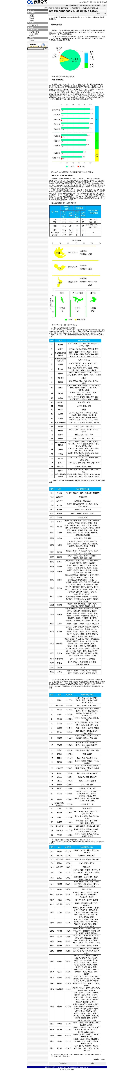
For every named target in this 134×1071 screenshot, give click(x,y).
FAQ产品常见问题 (34, 32)
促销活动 (31, 15)
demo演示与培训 (34, 34)
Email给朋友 (63, 1063)
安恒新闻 (32, 12)
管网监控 (31, 40)
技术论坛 (97, 5)
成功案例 (91, 5)
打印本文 (91, 1063)
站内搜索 (73, 5)
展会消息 (31, 19)
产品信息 (32, 23)
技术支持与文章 (34, 29)
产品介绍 (85, 5)
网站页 (68, 5)
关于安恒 (103, 5)
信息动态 (79, 5)
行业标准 (31, 36)
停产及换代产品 (33, 25)
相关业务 (32, 38)
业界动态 (32, 27)
